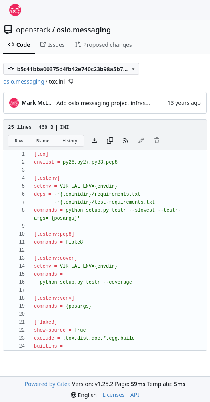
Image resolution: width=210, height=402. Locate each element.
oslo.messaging (83, 30)
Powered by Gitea (48, 384)
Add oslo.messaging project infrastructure (111, 103)
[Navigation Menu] (198, 9)
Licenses (113, 394)
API (134, 394)
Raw (19, 141)
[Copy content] (110, 141)
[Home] (15, 10)
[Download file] (94, 141)
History (69, 141)
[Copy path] (70, 81)
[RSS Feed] (125, 141)
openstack (33, 30)
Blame (43, 141)
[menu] (84, 395)
